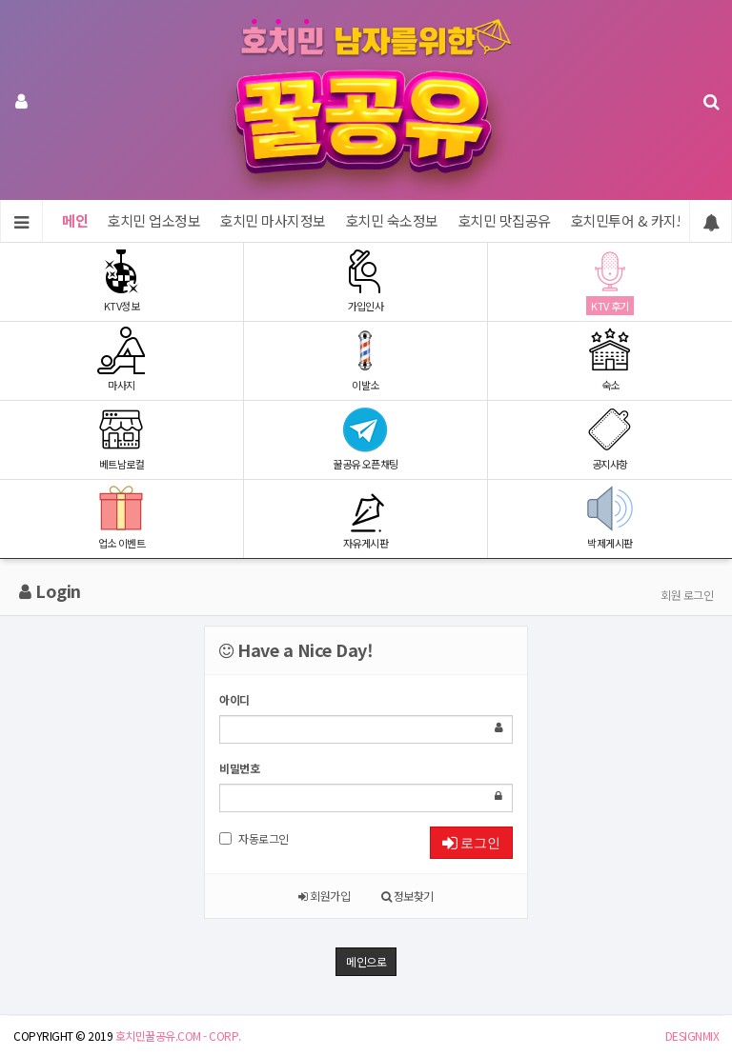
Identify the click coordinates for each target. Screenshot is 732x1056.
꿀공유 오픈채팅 (365, 438)
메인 (75, 220)
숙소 (610, 359)
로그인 (471, 842)
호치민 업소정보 (153, 220)
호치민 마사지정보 (272, 220)
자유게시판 (365, 517)
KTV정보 (121, 280)
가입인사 (365, 280)
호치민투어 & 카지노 (630, 220)
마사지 (121, 359)
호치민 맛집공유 (504, 220)
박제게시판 (610, 517)
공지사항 (610, 438)
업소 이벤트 (121, 517)
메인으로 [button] (366, 961)
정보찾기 (407, 895)
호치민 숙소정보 (391, 220)
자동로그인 (254, 838)
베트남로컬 (121, 438)
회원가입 (324, 895)
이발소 (365, 359)
